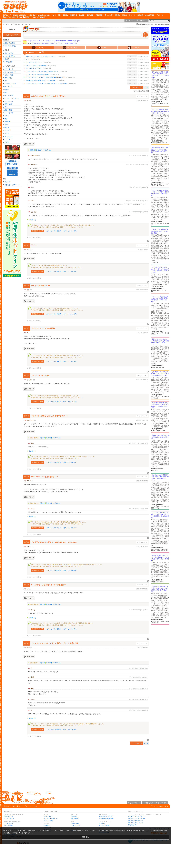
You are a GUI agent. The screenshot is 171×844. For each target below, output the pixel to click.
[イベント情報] (56, 15)
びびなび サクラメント (135, 821)
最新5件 (32, 150)
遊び (5, 118)
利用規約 (7, 806)
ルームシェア (75, 825)
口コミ (6, 116)
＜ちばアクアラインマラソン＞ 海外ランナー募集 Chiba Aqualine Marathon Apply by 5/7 (51, 41)
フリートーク (8, 69)
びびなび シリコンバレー (136, 818)
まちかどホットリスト (51, 818)
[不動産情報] (98, 15)
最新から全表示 (9, 43)
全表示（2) (56, 438)
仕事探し (47, 825)
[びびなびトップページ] (14, 6)
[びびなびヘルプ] (19, 17)
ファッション (8, 101)
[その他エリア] (41, 17)
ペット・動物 (8, 95)
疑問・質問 (8, 78)
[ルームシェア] (108, 15)
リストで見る (8, 53)
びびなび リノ (133, 825)
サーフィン (8, 136)
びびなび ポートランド (135, 823)
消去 (127, 164)
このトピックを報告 (35, 237)
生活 (5, 92)
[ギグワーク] (159, 15)
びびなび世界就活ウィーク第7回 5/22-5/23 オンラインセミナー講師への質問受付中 (50, 43)
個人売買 (74, 816)
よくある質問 (8, 823)
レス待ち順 (8, 62)
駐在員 (6, 127)
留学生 (6, 124)
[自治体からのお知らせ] (19, 15)
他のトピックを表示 (70, 231)
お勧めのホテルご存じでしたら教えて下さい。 (41, 56)
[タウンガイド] (31, 15)
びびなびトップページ (12, 185)
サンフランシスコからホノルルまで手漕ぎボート (42, 71)
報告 (130, 155)
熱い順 (6, 59)
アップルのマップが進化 (34, 68)
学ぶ (5, 107)
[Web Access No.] (9, 17)
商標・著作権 (17, 806)
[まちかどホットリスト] (44, 15)
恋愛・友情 (8, 110)
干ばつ (28, 59)
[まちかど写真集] (149, 15)
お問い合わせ (8, 825)
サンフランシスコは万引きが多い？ (37, 74)
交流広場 (12, 29)
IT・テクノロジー (10, 83)
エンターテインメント (11, 98)
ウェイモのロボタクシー (34, 62)
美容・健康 (8, 104)
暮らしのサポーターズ (106, 816)
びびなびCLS (8, 816)
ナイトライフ (8, 113)
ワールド (5, 24)
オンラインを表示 (10, 46)
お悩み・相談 (8, 75)
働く (5, 80)
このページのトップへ (160, 806)
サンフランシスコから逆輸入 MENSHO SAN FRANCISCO (45, 77)
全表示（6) (47, 150)
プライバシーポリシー (31, 806)
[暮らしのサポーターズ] (128, 15)
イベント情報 (48, 821)
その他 (6, 142)
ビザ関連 (7, 121)
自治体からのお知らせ (106, 818)
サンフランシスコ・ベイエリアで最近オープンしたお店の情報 (46, 83)
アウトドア (8, 139)
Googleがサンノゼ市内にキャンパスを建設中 (40, 80)
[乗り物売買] (89, 15)
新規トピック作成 (12, 35)
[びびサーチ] (7, 15)
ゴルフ (6, 133)
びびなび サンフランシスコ (137, 816)
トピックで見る (9, 56)
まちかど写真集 (104, 825)
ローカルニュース (10, 72)
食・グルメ (8, 86)
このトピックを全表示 (53, 231)
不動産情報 (75, 823)
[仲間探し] (117, 15)
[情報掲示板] (73, 15)
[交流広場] (139, 15)
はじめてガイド (9, 818)
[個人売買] (81, 15)
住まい (6, 89)
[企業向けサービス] (29, 17)
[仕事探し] (65, 15)
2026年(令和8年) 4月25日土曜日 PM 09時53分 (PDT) (154, 24)
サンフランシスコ (25, 24)
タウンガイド (48, 816)
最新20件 (39, 150)
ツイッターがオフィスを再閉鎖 (36, 65)
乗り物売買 (75, 818)
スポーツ (7, 130)
